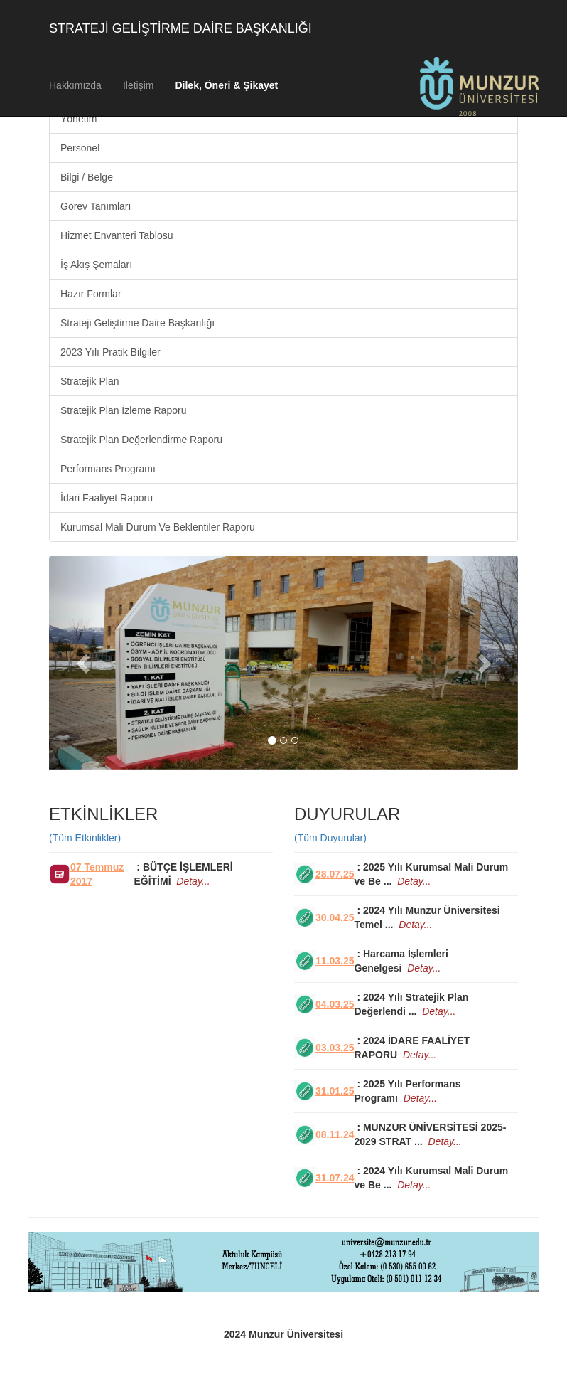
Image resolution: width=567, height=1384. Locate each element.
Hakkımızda (75, 85)
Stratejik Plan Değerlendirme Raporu (141, 439)
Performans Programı (108, 468)
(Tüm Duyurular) (330, 837)
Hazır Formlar (91, 293)
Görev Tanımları (95, 206)
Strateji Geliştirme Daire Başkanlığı (137, 323)
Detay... (193, 881)
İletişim (138, 85)
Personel (79, 148)
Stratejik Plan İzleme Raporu (123, 410)
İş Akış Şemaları (96, 264)
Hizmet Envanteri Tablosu (116, 235)
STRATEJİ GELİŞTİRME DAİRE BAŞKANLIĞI (180, 28)
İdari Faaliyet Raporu (106, 498)
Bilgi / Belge (86, 177)
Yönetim (78, 118)
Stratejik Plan (89, 381)
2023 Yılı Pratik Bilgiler (110, 352)
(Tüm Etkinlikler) (85, 837)
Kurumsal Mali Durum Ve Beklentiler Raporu (157, 527)
